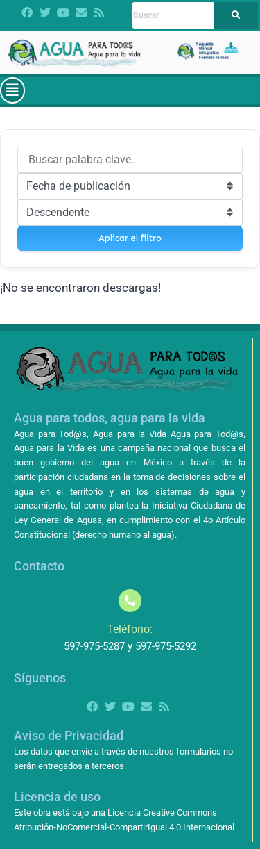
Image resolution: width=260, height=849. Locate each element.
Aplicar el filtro (130, 238)
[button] (12, 90)
